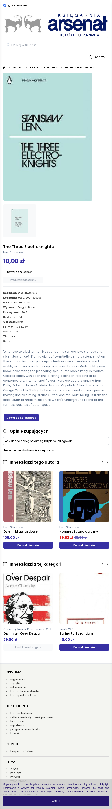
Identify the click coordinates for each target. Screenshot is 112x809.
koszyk (14, 733)
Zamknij (56, 801)
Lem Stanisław (13, 252)
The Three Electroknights (79, 67)
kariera (15, 777)
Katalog (18, 67)
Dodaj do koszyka (28, 545)
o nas (14, 769)
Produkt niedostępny (23, 280)
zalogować (65, 441)
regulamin (17, 679)
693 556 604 (20, 5)
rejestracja (17, 725)
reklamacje (18, 687)
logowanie (17, 721)
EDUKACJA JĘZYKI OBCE (44, 67)
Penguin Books (27, 307)
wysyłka (15, 683)
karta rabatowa (21, 713)
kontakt (15, 773)
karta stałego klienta (24, 691)
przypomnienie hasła (25, 729)
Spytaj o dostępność (19, 272)
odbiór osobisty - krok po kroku (31, 717)
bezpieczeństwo (21, 751)
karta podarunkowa (23, 695)
